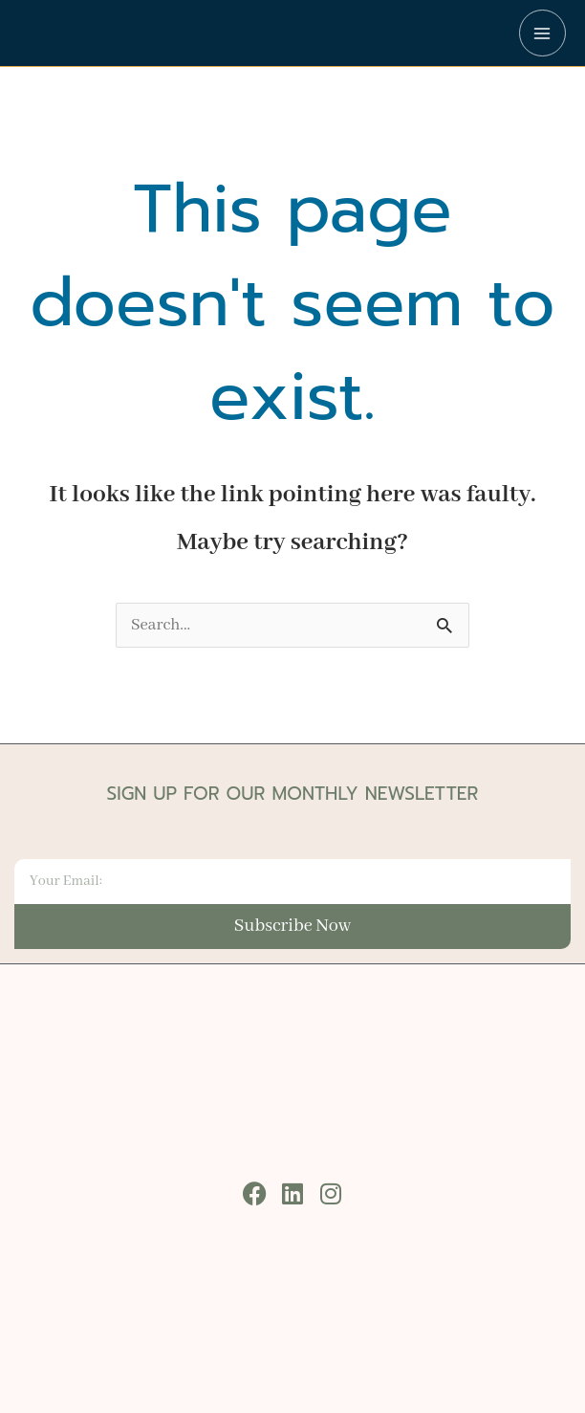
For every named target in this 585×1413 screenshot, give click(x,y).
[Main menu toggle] (542, 33)
